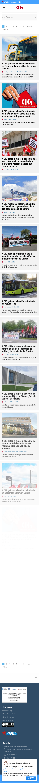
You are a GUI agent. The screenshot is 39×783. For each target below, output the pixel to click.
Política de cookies (8, 717)
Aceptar (31, 778)
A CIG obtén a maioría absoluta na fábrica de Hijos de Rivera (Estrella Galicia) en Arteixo (19, 395)
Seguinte (29, 26)
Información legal (7, 711)
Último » (5, 29)
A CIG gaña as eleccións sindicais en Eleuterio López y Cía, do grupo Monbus (19, 66)
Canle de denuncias (8, 720)
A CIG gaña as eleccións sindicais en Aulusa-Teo (18, 302)
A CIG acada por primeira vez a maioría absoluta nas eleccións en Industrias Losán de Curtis (18, 256)
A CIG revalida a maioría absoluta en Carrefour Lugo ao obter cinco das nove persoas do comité (18, 206)
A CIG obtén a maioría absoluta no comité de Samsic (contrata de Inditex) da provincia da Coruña (18, 348)
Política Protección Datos (10, 714)
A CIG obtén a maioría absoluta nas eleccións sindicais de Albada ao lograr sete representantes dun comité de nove (19, 162)
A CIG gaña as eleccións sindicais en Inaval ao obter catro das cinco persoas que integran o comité (18, 114)
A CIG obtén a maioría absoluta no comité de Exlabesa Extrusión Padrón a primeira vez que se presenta (18, 443)
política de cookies (9, 769)
